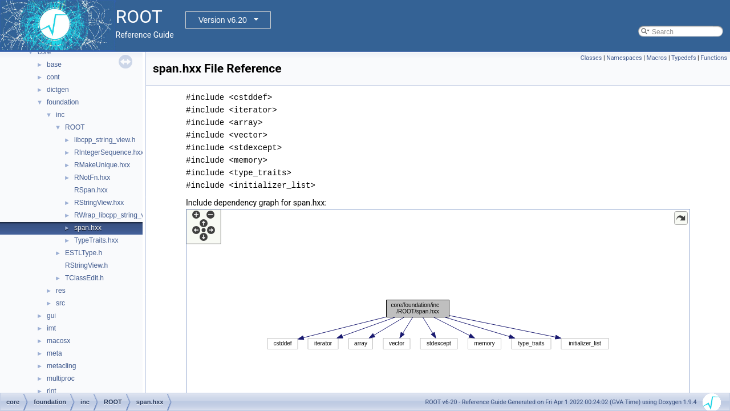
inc (60, 115)
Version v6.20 (222, 20)
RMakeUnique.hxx (102, 165)
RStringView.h (86, 265)
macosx (58, 341)
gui (51, 316)
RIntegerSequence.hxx (109, 152)
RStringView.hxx (99, 203)
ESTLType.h (83, 253)
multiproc (61, 378)
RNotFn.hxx (92, 178)
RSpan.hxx (91, 190)
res (61, 291)
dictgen (58, 90)
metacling (61, 366)
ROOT (75, 127)
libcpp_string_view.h (104, 140)
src (60, 303)
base (54, 64)
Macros (656, 58)
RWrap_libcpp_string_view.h (117, 215)
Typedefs (683, 58)
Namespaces (624, 58)
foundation (63, 102)
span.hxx (88, 228)
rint (51, 391)
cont (53, 77)
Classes (591, 58)
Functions (713, 58)
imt (51, 328)
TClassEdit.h (84, 278)
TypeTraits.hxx (96, 240)
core (44, 52)
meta (54, 353)
